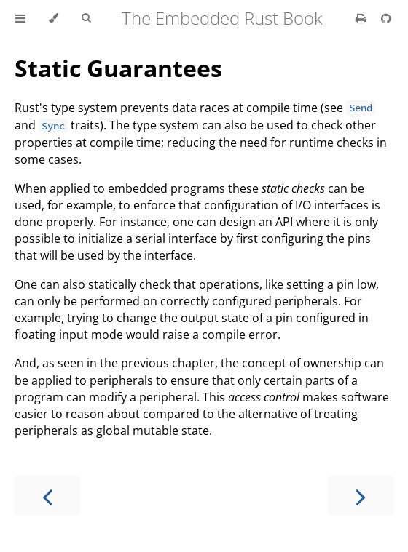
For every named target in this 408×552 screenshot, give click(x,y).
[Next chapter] (360, 496)
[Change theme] (53, 18)
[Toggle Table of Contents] (20, 18)
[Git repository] (386, 18)
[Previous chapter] (47, 496)
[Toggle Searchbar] (86, 18)
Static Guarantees (118, 68)
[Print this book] (362, 18)
